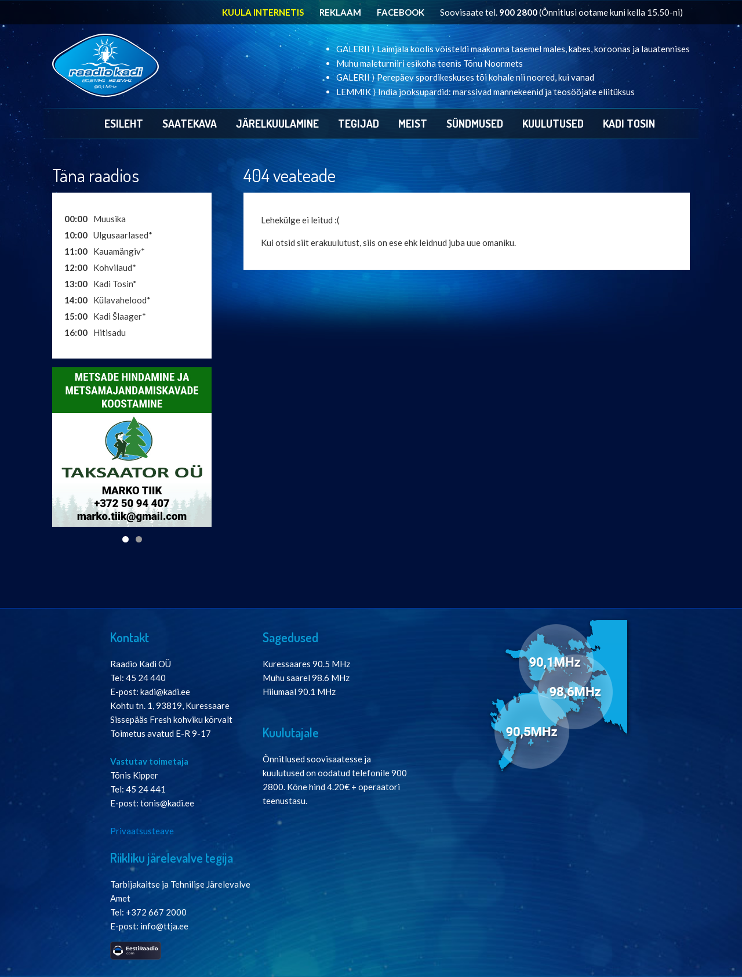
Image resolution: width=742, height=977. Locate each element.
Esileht (123, 123)
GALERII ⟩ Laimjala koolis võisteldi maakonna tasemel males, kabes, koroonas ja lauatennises (513, 49)
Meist (412, 123)
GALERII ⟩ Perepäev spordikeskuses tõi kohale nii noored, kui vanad (465, 77)
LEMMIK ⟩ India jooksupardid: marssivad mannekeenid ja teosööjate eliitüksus (485, 91)
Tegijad (358, 123)
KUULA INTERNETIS (263, 12)
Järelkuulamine (277, 123)
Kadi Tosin (629, 123)
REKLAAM (340, 12)
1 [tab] (125, 539)
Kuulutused (553, 123)
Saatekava (189, 123)
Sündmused (474, 123)
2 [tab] (139, 539)
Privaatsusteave (142, 831)
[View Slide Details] (132, 447)
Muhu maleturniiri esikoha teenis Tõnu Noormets (429, 63)
